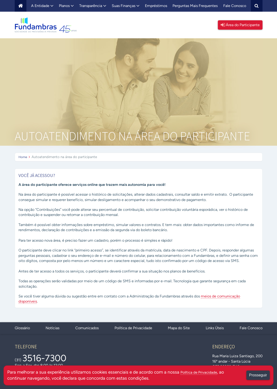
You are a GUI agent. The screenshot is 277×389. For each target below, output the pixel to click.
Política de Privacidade (133, 328)
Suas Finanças (126, 6)
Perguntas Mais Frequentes (195, 6)
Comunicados (87, 328)
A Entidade (42, 6)
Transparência (92, 6)
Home (23, 157)
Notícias (52, 328)
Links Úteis (215, 328)
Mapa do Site (179, 328)
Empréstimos (156, 6)
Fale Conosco (234, 6)
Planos (66, 6)
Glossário (22, 328)
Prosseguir (258, 375)
